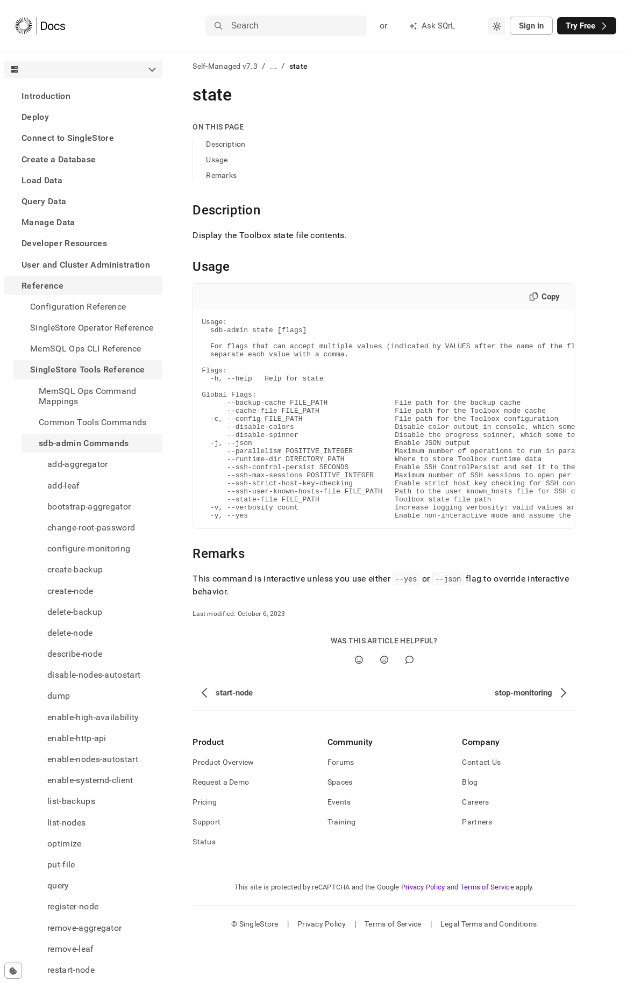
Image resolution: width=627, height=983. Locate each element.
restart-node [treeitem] (71, 970)
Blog (470, 822)
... (273, 66)
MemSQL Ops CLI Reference (85, 348)
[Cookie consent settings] (13, 971)
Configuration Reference (78, 307)
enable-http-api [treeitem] (76, 738)
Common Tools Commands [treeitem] (93, 422)
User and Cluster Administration (86, 265)
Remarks (221, 175)
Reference (42, 286)
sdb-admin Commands (84, 443)
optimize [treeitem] (64, 843)
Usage (216, 159)
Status (204, 882)
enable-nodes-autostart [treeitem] (92, 759)
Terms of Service (487, 927)
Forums (340, 802)
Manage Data (48, 222)
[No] (384, 700)
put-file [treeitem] (61, 864)
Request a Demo (221, 822)
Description (225, 144)
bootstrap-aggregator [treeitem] (89, 506)
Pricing (205, 842)
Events (339, 842)
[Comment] (409, 700)
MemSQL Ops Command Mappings (88, 396)
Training (341, 862)
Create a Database (59, 159)
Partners (477, 862)
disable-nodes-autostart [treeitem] (93, 675)
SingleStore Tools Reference (87, 369)
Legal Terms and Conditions (488, 964)
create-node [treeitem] (70, 591)
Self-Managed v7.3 (225, 66)
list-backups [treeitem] (71, 801)
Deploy (35, 117)
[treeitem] (83, 96)
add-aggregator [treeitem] (77, 464)
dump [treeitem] (58, 696)
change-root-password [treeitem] (91, 527)
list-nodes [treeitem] (66, 822)
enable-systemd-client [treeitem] (90, 780)
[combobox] (496, 25)
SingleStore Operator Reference (92, 327)
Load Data (42, 180)
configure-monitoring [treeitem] (88, 548)
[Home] (40, 25)
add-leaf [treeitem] (63, 485)
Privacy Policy (423, 927)
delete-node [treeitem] (70, 633)
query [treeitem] (58, 885)
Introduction (46, 96)
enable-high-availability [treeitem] (93, 717)
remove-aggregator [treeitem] (84, 928)
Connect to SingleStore (68, 138)
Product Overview (223, 802)
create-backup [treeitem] (75, 569)
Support (206, 862)
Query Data (44, 201)
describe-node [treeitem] (74, 654)
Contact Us (481, 802)
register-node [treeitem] (72, 906)
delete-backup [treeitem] (74, 612)
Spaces (340, 822)
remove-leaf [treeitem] (70, 949)
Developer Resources (64, 243)
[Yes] (359, 700)
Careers (475, 842)
